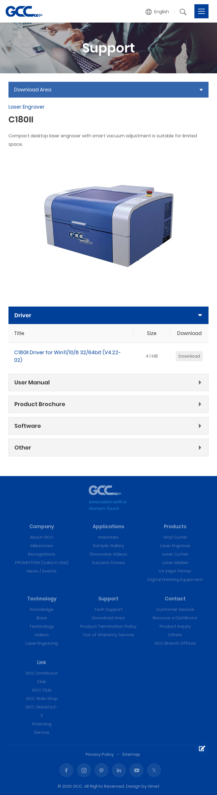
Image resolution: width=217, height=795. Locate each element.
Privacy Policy (100, 754)
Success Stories (108, 562)
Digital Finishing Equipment (175, 579)
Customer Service (175, 609)
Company (41, 526)
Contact (175, 598)
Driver (22, 315)
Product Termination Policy (108, 626)
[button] (157, 11)
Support (108, 598)
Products (175, 526)
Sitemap (131, 754)
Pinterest (101, 770)
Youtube (136, 770)
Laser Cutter (175, 554)
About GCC (41, 537)
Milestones (42, 546)
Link (41, 662)
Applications (108, 526)
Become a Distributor (175, 618)
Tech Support (108, 609)
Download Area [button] (32, 89)
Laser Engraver (175, 546)
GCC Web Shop (42, 698)
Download (189, 356)
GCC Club (42, 690)
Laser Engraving (41, 643)
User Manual (32, 382)
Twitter (154, 770)
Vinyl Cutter (175, 537)
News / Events (42, 571)
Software (27, 426)
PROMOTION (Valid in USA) (41, 562)
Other (22, 448)
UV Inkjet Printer (175, 571)
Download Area (108, 618)
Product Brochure (39, 404)
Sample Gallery (108, 546)
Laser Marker (175, 562)
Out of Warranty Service (108, 635)
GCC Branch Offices (175, 643)
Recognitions (41, 554)
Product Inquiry (175, 626)
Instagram (84, 770)
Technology (42, 598)
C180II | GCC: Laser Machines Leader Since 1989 (24, 11)
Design (133, 786)
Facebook (66, 770)
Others (175, 635)
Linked (119, 770)
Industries (108, 537)
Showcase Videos (108, 554)
